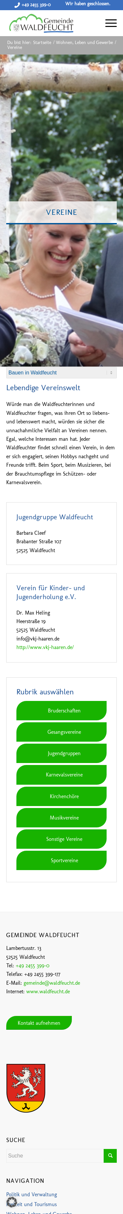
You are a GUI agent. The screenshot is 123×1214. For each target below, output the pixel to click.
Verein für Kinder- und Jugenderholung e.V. (50, 592)
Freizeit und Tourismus (31, 1204)
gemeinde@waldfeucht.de (52, 983)
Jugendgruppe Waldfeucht (54, 517)
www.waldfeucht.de (48, 991)
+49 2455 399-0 (36, 5)
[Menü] (108, 23)
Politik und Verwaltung (31, 1194)
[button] (12, 1202)
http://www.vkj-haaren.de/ (45, 647)
